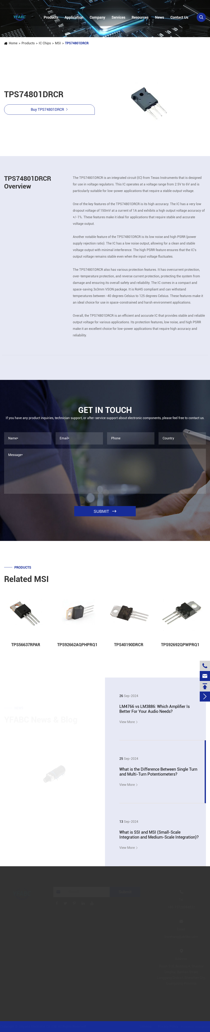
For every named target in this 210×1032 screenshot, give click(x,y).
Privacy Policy (166, 1027)
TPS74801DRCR (76, 43)
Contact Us (179, 17)
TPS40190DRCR (128, 647)
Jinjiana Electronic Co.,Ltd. (39, 1027)
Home (13, 43)
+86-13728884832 (23, 4)
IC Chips (45, 43)
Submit (126, 891)
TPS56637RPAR (25, 647)
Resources (140, 17)
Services (118, 17)
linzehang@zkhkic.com (77, 4)
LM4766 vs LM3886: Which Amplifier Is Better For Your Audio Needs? (154, 709)
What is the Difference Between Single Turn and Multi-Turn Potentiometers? (158, 772)
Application (74, 17)
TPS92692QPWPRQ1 (180, 647)
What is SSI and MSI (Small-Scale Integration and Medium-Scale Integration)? (159, 835)
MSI (58, 43)
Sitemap (144, 1027)
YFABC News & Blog (41, 718)
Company (97, 17)
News (159, 17)
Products (51, 17)
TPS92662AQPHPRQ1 (77, 647)
